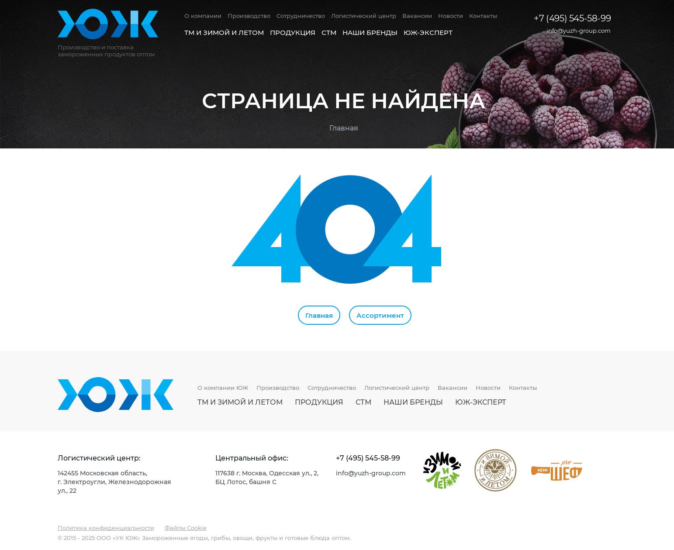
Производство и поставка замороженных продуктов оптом (106, 51)
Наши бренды (369, 32)
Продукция (292, 32)
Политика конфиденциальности (106, 527)
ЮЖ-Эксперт (428, 32)
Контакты (483, 15)
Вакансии (417, 15)
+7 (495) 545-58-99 (572, 17)
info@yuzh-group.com (578, 31)
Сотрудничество (301, 15)
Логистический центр (363, 15)
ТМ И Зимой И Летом (224, 32)
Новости (450, 15)
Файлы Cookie (186, 527)
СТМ (328, 32)
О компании (202, 15)
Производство (249, 15)
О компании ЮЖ (222, 387)
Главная (343, 127)
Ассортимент (380, 315)
